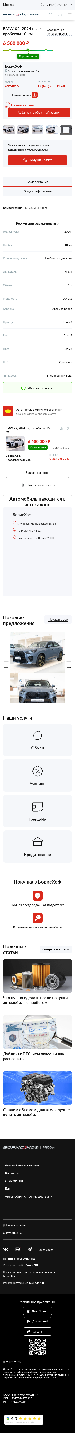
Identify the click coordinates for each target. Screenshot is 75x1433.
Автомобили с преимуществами (28, 1196)
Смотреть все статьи (55, 949)
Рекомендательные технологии (23, 1283)
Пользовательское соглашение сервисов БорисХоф (29, 1274)
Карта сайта (45, 1250)
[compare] (60, 15)
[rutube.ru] (17, 1250)
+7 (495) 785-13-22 (58, 4)
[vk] (5, 1250)
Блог (8, 1188)
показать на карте (15, 74)
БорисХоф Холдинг (24, 1394)
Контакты (12, 1173)
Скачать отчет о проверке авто (36, 414)
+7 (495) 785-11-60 (51, 86)
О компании (14, 1181)
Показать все (58, 620)
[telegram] (29, 1249)
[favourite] (50, 15)
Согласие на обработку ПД (20, 1265)
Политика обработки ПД (19, 1258)
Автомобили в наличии (22, 1165)
